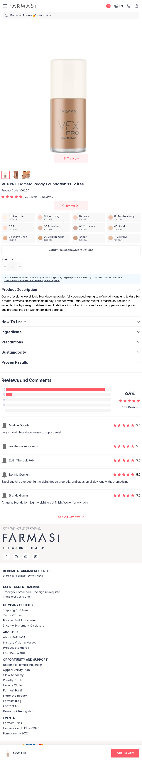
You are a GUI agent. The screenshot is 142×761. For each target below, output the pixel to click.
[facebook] (6, 556)
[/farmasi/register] (23, 576)
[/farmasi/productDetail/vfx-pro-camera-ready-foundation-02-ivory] (88, 217)
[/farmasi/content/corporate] (14, 653)
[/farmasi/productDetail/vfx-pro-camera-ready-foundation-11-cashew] (124, 238)
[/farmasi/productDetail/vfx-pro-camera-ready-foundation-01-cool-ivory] (53, 217)
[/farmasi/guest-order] (17, 597)
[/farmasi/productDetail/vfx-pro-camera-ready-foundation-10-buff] (88, 238)
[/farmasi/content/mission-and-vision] (19, 642)
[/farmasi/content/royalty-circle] (12, 680)
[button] (71, 249)
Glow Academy (13, 675)
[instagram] (16, 556)
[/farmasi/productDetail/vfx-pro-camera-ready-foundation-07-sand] (124, 227)
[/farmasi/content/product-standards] (16, 648)
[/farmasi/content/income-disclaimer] (23, 625)
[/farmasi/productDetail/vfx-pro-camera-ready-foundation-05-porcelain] (53, 227)
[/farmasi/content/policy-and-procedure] (19, 620)
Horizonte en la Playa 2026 (21, 728)
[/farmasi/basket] (128, 6)
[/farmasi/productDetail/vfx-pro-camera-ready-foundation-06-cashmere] (88, 227)
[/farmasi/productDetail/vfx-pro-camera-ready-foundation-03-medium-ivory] (124, 217)
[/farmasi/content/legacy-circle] (12, 685)
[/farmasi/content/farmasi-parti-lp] (12, 690)
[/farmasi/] (23, 6)
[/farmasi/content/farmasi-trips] (12, 723)
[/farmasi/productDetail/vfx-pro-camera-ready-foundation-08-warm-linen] (18, 238)
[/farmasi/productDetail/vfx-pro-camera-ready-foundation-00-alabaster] (18, 217)
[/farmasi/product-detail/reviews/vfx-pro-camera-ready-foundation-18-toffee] (71, 517)
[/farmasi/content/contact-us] (10, 706)
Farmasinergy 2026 (15, 733)
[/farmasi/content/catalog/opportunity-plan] (16, 670)
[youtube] (26, 556)
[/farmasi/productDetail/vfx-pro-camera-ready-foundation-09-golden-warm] (53, 238)
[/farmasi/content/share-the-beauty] (15, 696)
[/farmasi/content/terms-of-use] (12, 615)
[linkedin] (35, 556)
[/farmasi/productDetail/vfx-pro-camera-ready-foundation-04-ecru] (18, 227)
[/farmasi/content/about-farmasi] (14, 637)
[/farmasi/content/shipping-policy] (15, 610)
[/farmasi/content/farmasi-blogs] (12, 701)
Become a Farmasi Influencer (22, 665)
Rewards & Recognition (18, 711)
